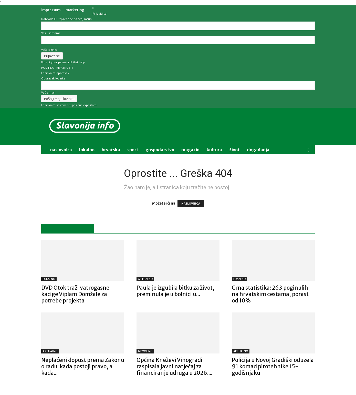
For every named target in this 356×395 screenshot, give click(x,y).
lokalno (87, 149)
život (234, 149)
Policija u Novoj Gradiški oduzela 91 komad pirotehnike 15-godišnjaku (273, 366)
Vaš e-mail (48, 92)
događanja (258, 149)
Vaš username (51, 33)
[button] (308, 150)
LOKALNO (49, 279)
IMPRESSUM (51, 10)
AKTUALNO (145, 279)
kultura (214, 149)
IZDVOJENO (145, 351)
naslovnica (61, 149)
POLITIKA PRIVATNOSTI (57, 67)
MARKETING (75, 10)
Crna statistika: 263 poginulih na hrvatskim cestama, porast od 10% (270, 294)
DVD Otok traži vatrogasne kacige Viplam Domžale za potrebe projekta (75, 294)
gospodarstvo (159, 149)
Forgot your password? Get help (63, 62)
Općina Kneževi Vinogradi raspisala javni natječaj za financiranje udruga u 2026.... (174, 366)
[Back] (92, 8)
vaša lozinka (49, 50)
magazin (190, 149)
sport (132, 149)
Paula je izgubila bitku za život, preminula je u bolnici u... (175, 291)
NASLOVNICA (190, 203)
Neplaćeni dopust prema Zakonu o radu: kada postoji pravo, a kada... (82, 366)
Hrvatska (111, 149)
